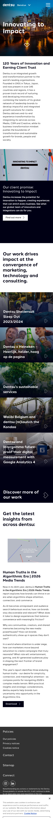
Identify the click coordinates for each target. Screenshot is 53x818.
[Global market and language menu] (24, 5)
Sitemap (8, 765)
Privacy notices (11, 743)
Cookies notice (11, 748)
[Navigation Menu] (48, 5)
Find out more (15, 217)
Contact (8, 755)
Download (13, 704)
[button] (26, 49)
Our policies (9, 739)
